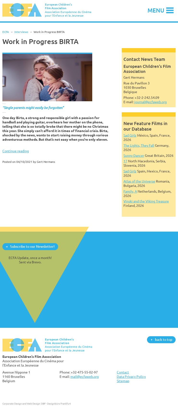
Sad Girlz (129, 135)
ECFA (5, 32)
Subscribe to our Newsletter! (32, 246)
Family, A (130, 191)
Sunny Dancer (133, 155)
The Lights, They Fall (138, 145)
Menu (155, 10)
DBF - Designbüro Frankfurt (56, 403)
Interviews (21, 32)
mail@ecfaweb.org (84, 376)
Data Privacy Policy (131, 376)
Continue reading (15, 151)
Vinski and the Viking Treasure (146, 201)
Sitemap (123, 381)
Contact (123, 372)
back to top (163, 339)
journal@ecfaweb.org (150, 102)
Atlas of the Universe (139, 181)
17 (125, 161)
